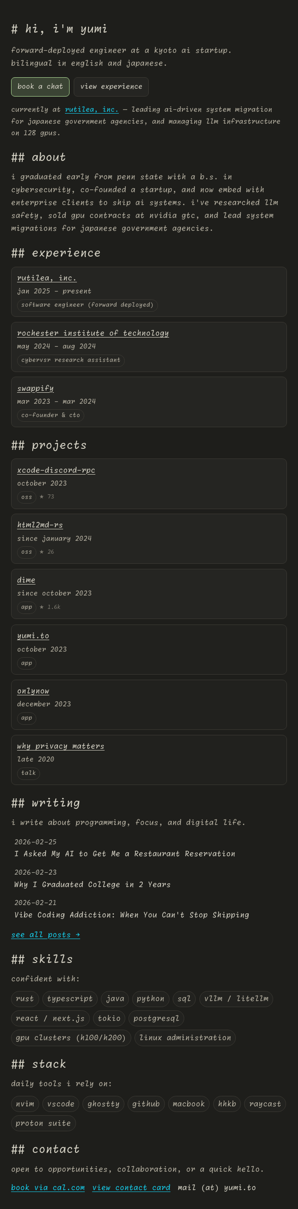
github (146, 1104)
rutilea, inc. (92, 109)
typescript (70, 999)
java (115, 999)
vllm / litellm (236, 999)
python (150, 999)
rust (25, 999)
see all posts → (45, 935)
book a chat (40, 86)
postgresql (157, 1018)
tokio (109, 1018)
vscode (61, 1104)
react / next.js (50, 1018)
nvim (25, 1104)
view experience (111, 86)
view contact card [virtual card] (131, 1188)
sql (184, 999)
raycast (265, 1104)
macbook (189, 1104)
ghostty (104, 1104)
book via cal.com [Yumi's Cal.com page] (48, 1188)
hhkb (227, 1104)
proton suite (43, 1123)
